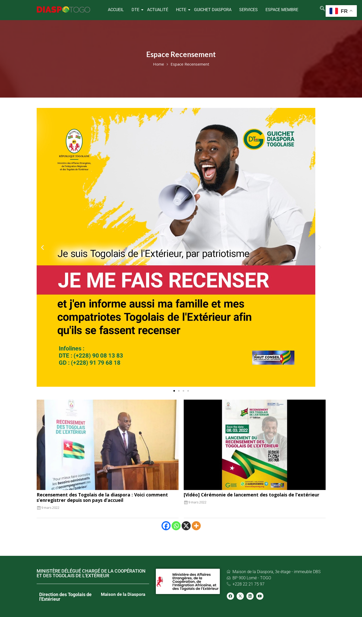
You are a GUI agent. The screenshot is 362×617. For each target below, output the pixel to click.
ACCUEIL (116, 9)
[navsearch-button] (322, 9)
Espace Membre (282, 9)
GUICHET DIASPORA (212, 9)
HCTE (182, 9)
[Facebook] (166, 525)
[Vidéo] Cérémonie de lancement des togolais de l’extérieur (251, 495)
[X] (186, 525)
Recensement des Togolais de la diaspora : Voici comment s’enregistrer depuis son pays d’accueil (102, 497)
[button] (42, 247)
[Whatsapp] (176, 525)
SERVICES (248, 9)
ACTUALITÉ (157, 9)
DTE (136, 9)
